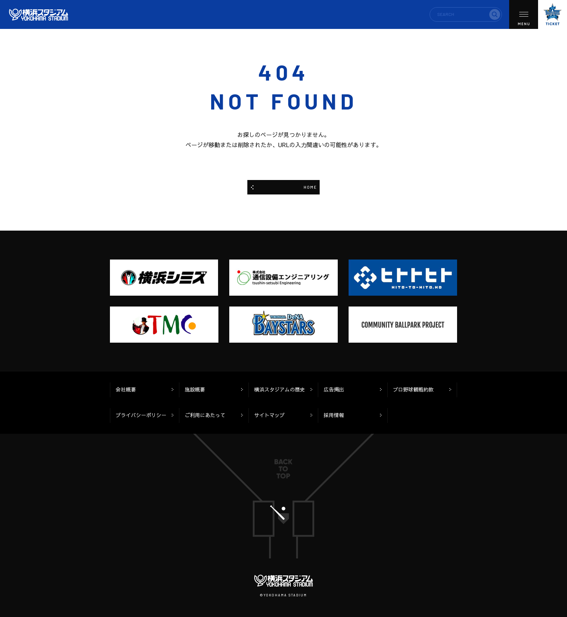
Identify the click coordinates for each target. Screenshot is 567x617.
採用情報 (334, 415)
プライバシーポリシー (141, 415)
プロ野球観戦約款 (413, 389)
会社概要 (126, 389)
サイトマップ (269, 415)
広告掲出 (334, 389)
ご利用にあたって (205, 415)
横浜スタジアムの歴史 (279, 389)
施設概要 (195, 389)
